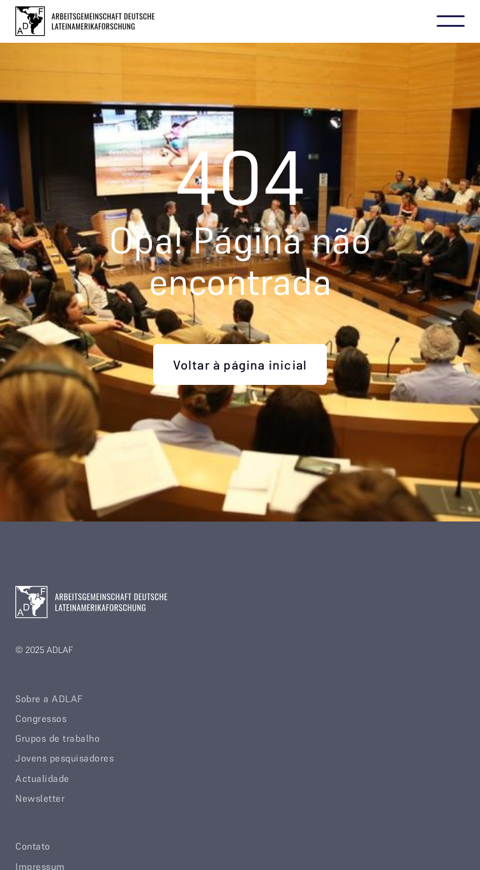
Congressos (40, 718)
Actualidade (42, 778)
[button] (451, 21)
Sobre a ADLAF (49, 699)
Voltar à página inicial (240, 364)
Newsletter (39, 798)
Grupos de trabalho (57, 738)
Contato (32, 846)
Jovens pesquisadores (64, 758)
